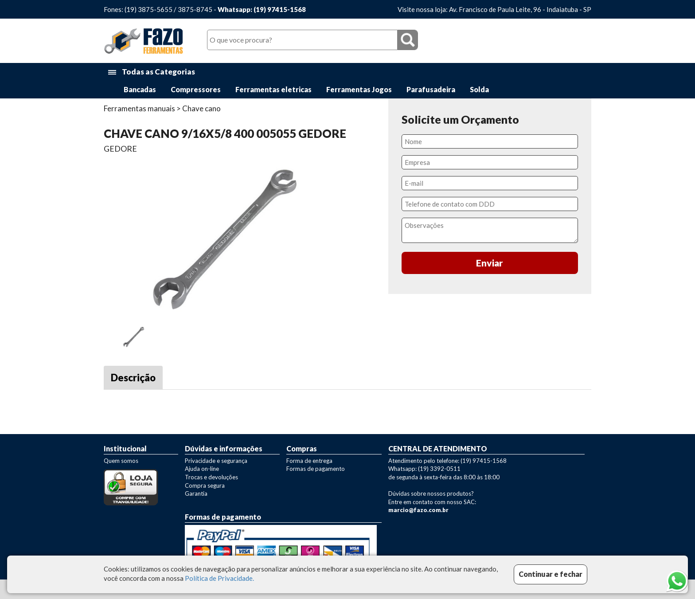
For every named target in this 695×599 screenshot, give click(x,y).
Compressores (196, 89)
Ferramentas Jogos (359, 89)
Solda (479, 89)
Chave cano (201, 108)
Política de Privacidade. (219, 578)
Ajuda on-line (202, 468)
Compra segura (205, 485)
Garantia (196, 493)
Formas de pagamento (315, 468)
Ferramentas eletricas (273, 89)
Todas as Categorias (151, 72)
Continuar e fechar (550, 574)
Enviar (489, 262)
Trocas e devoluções (211, 477)
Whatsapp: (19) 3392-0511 (424, 468)
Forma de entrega (309, 460)
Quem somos (121, 460)
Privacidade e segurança (216, 460)
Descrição (133, 378)
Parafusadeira (430, 89)
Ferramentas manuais (139, 108)
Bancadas (140, 89)
